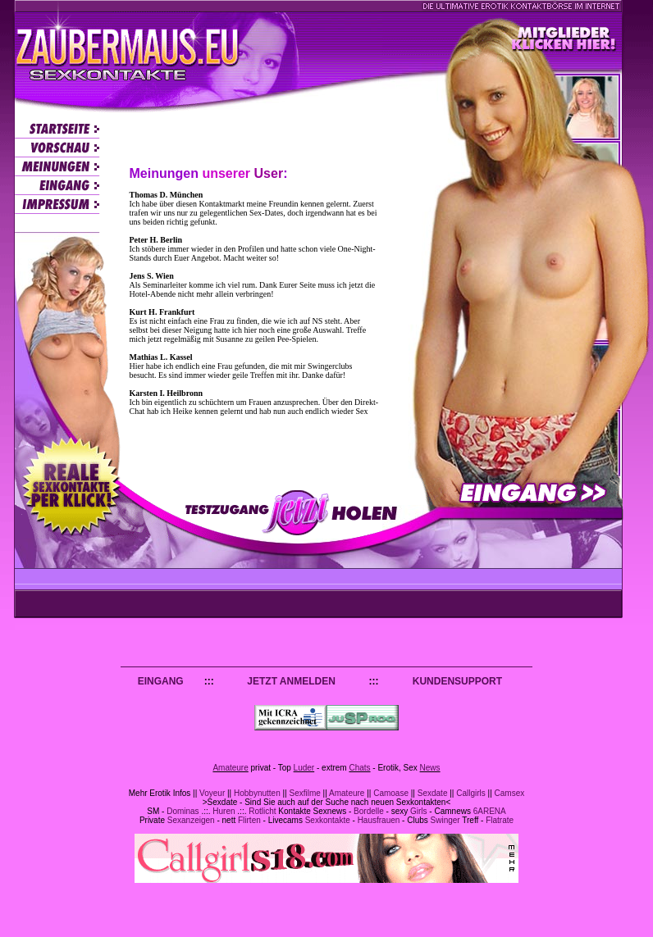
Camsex (510, 793)
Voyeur (212, 793)
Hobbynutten (257, 793)
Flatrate (500, 820)
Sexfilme (304, 793)
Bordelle (369, 811)
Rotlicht (262, 811)
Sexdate (433, 793)
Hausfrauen (379, 820)
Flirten (249, 820)
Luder (304, 767)
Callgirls (471, 793)
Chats (359, 767)
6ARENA (489, 811)
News (430, 767)
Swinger (445, 820)
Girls (418, 811)
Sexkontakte (327, 820)
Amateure (230, 767)
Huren (223, 811)
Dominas (183, 811)
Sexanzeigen (191, 820)
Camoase (391, 793)
